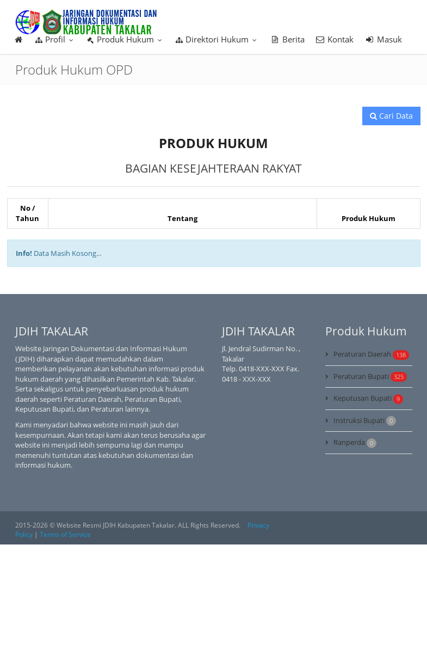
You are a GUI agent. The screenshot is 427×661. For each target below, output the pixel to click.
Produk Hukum (125, 39)
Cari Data (391, 116)
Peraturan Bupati (370, 376)
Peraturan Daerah (371, 354)
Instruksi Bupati (364, 420)
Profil (55, 39)
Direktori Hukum (217, 39)
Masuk (383, 39)
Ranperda (354, 442)
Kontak (334, 39)
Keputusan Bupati (368, 398)
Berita (287, 39)
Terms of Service (65, 534)
